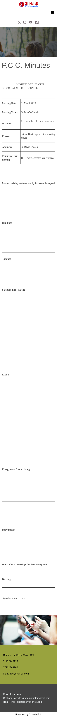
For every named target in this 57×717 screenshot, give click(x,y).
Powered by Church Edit (28, 714)
